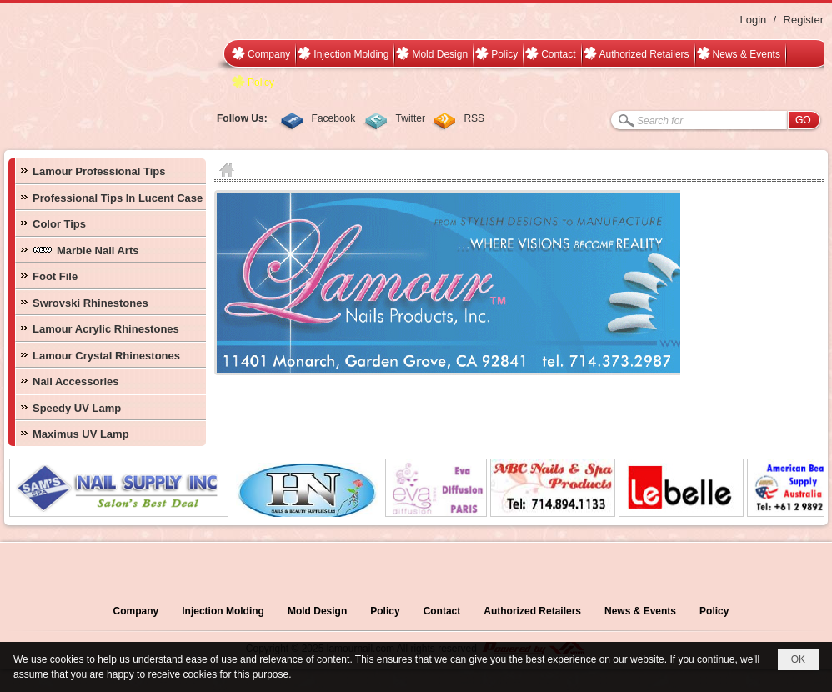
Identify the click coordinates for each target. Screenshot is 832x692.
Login (752, 19)
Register (804, 19)
